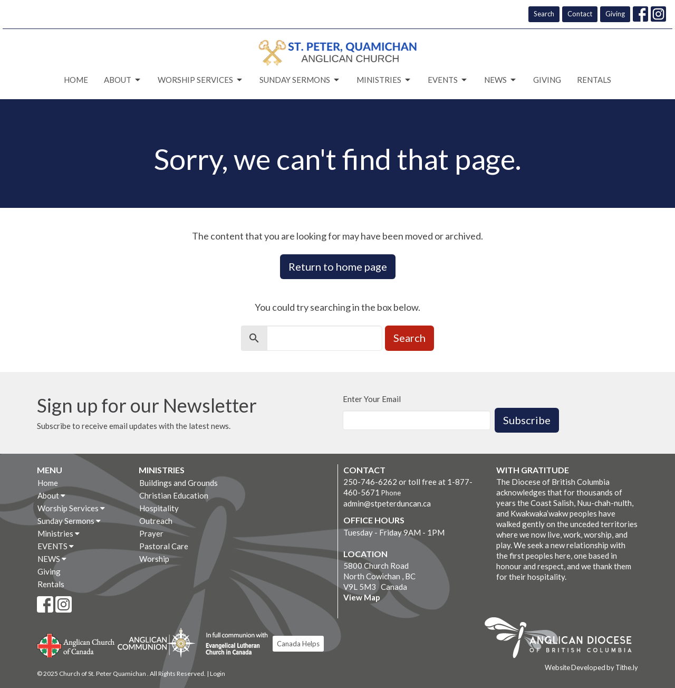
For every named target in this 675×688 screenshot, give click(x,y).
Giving (615, 13)
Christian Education (173, 495)
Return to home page (337, 266)
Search (544, 13)
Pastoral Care (163, 546)
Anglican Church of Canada (76, 644)
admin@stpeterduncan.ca (387, 503)
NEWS (500, 80)
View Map (361, 597)
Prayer (151, 533)
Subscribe (527, 420)
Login (217, 673)
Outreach (155, 520)
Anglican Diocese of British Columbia (563, 639)
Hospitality (159, 508)
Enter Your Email (372, 399)
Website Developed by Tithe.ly (591, 667)
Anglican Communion (156, 642)
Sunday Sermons (300, 80)
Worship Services (201, 80)
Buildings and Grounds (178, 483)
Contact (579, 13)
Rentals (594, 79)
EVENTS (448, 80)
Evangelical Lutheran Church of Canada (232, 644)
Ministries (384, 80)
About (123, 80)
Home (76, 79)
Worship (154, 558)
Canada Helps (298, 643)
